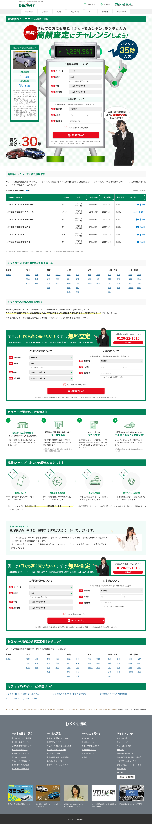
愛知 (77, 288)
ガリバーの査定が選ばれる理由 (59, 746)
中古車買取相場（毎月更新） (58, 757)
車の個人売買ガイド (55, 761)
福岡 (130, 275)
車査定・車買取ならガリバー (58, 738)
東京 (48, 275)
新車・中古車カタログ (90, 746)
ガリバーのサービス (19, 750)
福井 (69, 283)
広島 (118, 279)
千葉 (57, 279)
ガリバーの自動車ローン (21, 761)
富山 (69, 279)
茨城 (48, 288)
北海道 (8, 275)
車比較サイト (87, 757)
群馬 (48, 283)
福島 (36, 283)
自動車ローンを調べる (20, 757)
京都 (98, 275)
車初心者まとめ (88, 738)
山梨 (77, 283)
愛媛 (118, 288)
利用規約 (120, 750)
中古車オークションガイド (57, 765)
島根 (118, 275)
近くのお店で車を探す (20, 769)
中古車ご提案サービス (20, 742)
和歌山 (90, 283)
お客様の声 (121, 769)
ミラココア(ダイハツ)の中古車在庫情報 (69, 694)
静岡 (69, 288)
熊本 (139, 279)
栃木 (57, 283)
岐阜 (69, 292)
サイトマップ (122, 742)
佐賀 (139, 275)
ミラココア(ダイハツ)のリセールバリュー (23, 694)
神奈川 (58, 275)
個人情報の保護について (126, 753)
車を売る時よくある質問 (56, 750)
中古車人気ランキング (20, 753)
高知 (109, 292)
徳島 (118, 283)
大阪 (89, 275)
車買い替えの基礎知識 (20, 765)
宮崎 (139, 283)
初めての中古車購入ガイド (22, 746)
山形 (28, 283)
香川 (109, 288)
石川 (77, 279)
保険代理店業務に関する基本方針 (130, 757)
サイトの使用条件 (124, 746)
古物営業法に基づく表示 (126, 761)
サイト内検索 (122, 738)
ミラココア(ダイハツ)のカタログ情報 (21, 698)
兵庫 (98, 283)
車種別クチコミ (88, 753)
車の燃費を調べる (89, 750)
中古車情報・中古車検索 (21, 738)
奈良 (98, 279)
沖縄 (139, 288)
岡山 (109, 279)
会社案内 (120, 772)
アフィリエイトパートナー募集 (129, 765)
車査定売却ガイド (54, 742)
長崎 (130, 279)
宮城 (28, 279)
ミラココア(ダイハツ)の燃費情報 (113, 694)
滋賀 (89, 279)
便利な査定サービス (55, 753)
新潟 (69, 275)
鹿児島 (130, 288)
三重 (77, 292)
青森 (28, 275)
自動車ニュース (88, 742)
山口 (109, 283)
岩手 (36, 275)
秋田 (36, 279)
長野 (77, 275)
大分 (130, 283)
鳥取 (109, 275)
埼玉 (48, 279)
